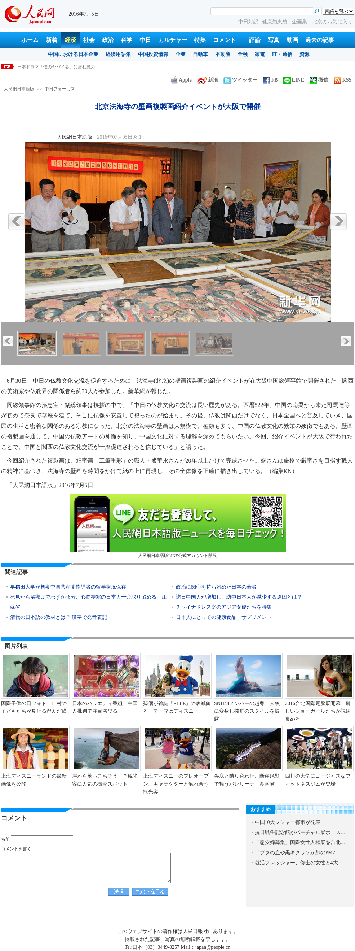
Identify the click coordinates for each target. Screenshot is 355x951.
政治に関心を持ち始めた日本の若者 (216, 587)
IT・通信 (282, 54)
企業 (181, 54)
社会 (89, 40)
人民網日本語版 (19, 88)
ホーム (30, 40)
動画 (292, 40)
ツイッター (240, 80)
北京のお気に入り (332, 22)
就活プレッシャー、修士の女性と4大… (299, 862)
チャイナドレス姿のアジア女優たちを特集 (224, 607)
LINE (293, 80)
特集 (200, 40)
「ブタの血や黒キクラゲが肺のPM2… (297, 852)
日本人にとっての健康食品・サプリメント (224, 617)
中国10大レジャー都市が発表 (287, 822)
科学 (126, 40)
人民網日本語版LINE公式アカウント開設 (178, 526)
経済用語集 (118, 54)
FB (270, 80)
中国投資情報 (153, 54)
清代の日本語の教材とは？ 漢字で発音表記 (58, 617)
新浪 (207, 80)
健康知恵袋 (275, 22)
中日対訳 (248, 22)
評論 (255, 40)
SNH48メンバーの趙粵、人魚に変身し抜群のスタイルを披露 (247, 711)
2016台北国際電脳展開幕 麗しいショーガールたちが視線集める (318, 711)
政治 (108, 40)
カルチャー (172, 40)
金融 (243, 54)
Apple (181, 80)
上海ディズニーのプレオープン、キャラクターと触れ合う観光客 (176, 783)
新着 (51, 40)
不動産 (222, 54)
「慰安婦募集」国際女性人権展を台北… (300, 842)
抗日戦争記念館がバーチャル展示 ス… (300, 832)
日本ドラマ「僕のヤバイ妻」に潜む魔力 (56, 66)
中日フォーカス (60, 88)
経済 (70, 40)
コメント (224, 40)
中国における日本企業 (73, 54)
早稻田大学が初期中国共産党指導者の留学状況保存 (68, 587)
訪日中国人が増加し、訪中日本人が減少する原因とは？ (239, 597)
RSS (343, 80)
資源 (304, 54)
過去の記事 (319, 40)
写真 (273, 40)
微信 (319, 80)
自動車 (200, 54)
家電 (260, 54)
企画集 (300, 22)
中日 (145, 40)
